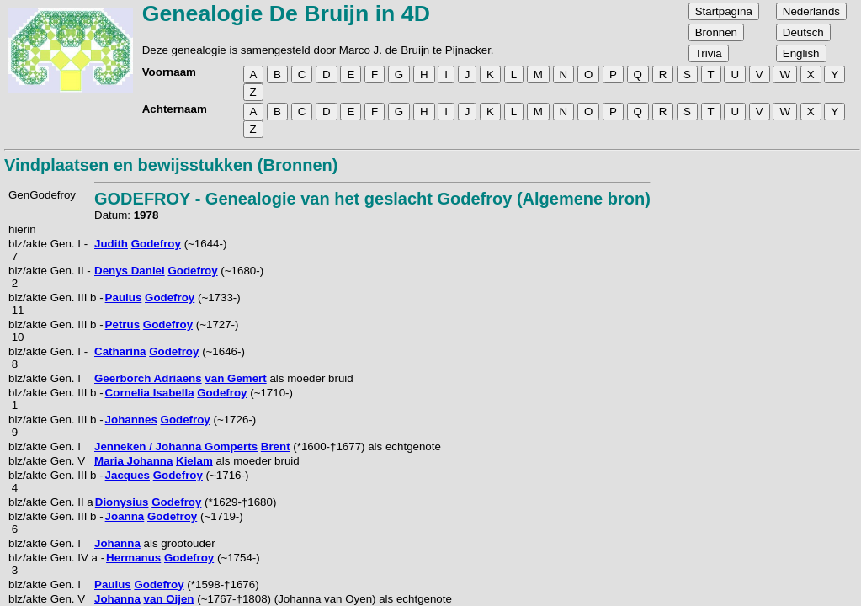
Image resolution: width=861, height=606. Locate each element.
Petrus (122, 324)
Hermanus (133, 557)
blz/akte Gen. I (44, 378)
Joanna (125, 516)
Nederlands (811, 11)
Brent (275, 446)
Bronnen (716, 32)
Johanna (117, 543)
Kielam (194, 460)
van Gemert (235, 378)
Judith (111, 243)
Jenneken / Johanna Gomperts (176, 446)
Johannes (131, 419)
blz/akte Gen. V (46, 460)
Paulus (123, 297)
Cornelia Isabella (149, 392)
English (801, 53)
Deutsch (803, 32)
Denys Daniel (129, 270)
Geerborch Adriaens (148, 378)
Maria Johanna (133, 460)
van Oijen (169, 599)
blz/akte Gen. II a (50, 502)
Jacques (127, 475)
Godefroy (156, 243)
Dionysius (122, 502)
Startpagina (723, 11)
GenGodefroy (42, 195)
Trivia (708, 53)
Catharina (120, 351)
